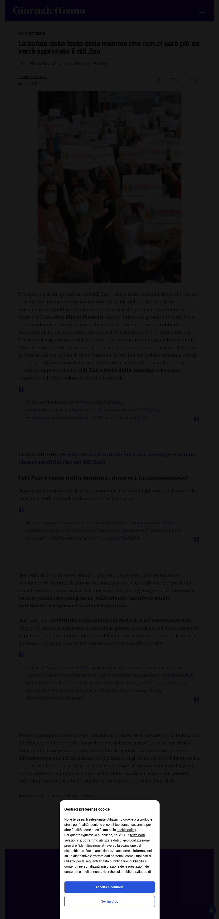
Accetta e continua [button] (109, 887)
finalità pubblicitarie (113, 861)
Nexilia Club (109, 901)
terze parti (137, 835)
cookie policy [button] (126, 830)
